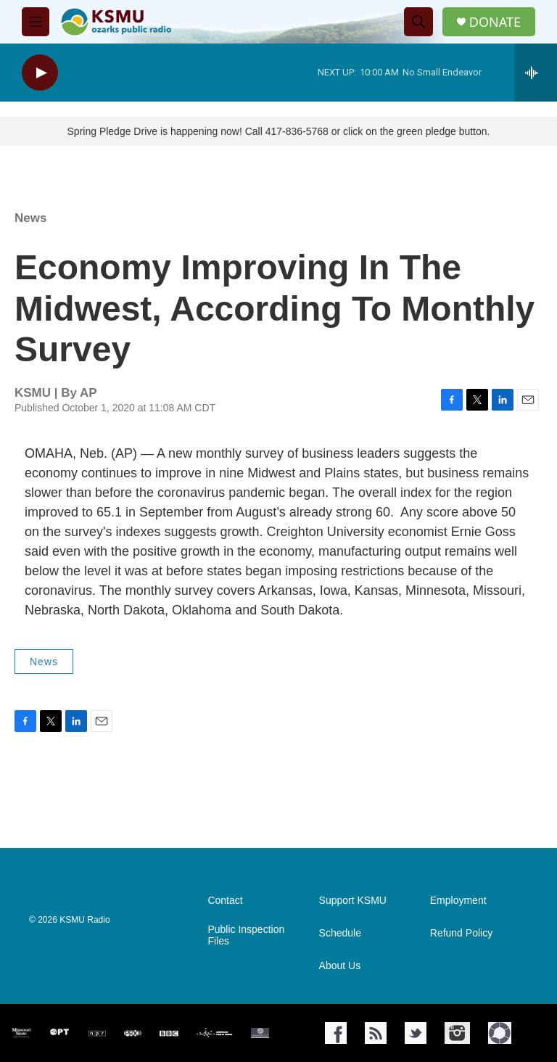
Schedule (340, 933)
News (30, 218)
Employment (458, 900)
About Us (340, 965)
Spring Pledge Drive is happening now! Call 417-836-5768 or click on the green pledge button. (278, 131)
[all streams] (535, 73)
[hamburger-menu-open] (35, 21)
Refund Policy (461, 933)
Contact (224, 900)
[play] (39, 73)
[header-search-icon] (418, 21)
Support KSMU (353, 900)
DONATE (495, 22)
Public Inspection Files (245, 935)
